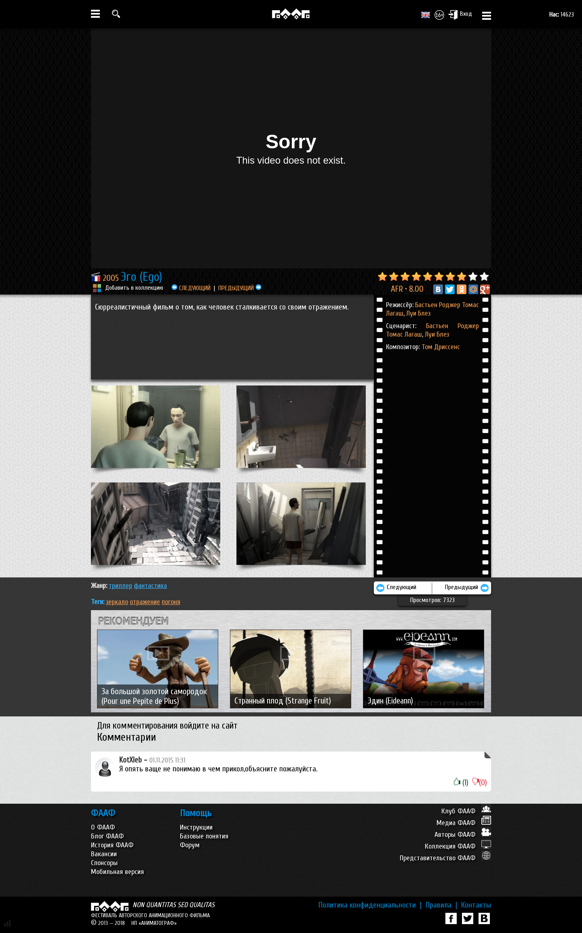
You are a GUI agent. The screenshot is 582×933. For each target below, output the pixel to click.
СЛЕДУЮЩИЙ (191, 288)
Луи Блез (417, 313)
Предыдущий (467, 587)
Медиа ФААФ (463, 823)
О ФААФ (103, 827)
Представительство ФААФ (445, 858)
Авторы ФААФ (462, 834)
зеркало (117, 602)
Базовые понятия (204, 836)
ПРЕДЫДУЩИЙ (239, 288)
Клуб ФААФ (466, 811)
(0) (479, 782)
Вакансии (104, 854)
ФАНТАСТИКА (150, 585)
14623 (561, 14)
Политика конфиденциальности (370, 905)
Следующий (396, 587)
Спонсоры (104, 863)
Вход (460, 14)
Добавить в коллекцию (134, 287)
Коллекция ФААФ (458, 846)
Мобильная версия (117, 872)
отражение (145, 602)
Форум (190, 845)
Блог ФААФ (107, 836)
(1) (461, 782)
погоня (171, 602)
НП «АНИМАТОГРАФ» (154, 923)
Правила (441, 905)
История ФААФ (112, 845)
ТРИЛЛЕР (120, 585)
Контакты (476, 905)
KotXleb (130, 760)
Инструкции (196, 827)
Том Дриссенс (441, 347)
